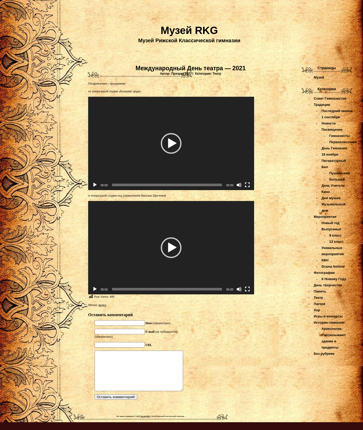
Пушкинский (339, 173)
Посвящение (332, 129)
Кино (326, 192)
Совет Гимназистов (330, 98)
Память (320, 291)
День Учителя (333, 186)
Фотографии (324, 273)
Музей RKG (189, 30)
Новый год (330, 223)
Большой (337, 179)
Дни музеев (331, 198)
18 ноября (330, 154)
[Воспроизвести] (94, 185)
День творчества (328, 285)
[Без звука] (239, 185)
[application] (171, 143)
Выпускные (331, 229)
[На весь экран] (247, 185)
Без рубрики (324, 354)
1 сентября (331, 117)
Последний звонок (337, 111)
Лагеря (319, 304)
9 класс (335, 235)
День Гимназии (334, 148)
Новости (329, 123)
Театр (217, 73)
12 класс (336, 242)
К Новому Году (334, 279)
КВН (325, 260)
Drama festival (333, 266)
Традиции (322, 105)
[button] (171, 143)
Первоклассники (343, 142)
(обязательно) (158, 323)
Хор (317, 310)
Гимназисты (339, 136)
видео (102, 305)
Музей (319, 77)
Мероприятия (325, 217)
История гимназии (329, 322)
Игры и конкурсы (328, 316)
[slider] (167, 185)
